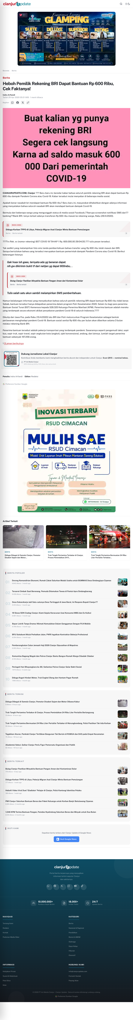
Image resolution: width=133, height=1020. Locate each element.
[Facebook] (17, 104)
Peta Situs (7, 998)
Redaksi (6, 944)
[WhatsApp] (12, 104)
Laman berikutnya (14, 349)
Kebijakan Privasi (10, 988)
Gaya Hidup (73, 963)
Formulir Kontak (75, 993)
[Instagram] (70, 902)
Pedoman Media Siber (12, 953)
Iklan (5, 1003)
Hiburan (72, 967)
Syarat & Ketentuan (11, 993)
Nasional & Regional (77, 944)
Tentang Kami (8, 939)
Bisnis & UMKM (75, 953)
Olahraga (72, 958)
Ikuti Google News (66, 854)
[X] (23, 104)
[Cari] (121, 4)
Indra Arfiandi (9, 96)
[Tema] (127, 4)
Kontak (6, 948)
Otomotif (72, 972)
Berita (14, 72)
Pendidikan (73, 948)
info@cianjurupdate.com (79, 988)
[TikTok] (83, 902)
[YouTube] (77, 902)
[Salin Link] (28, 104)
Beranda (6, 72)
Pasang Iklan (74, 998)
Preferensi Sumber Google (66, 1014)
